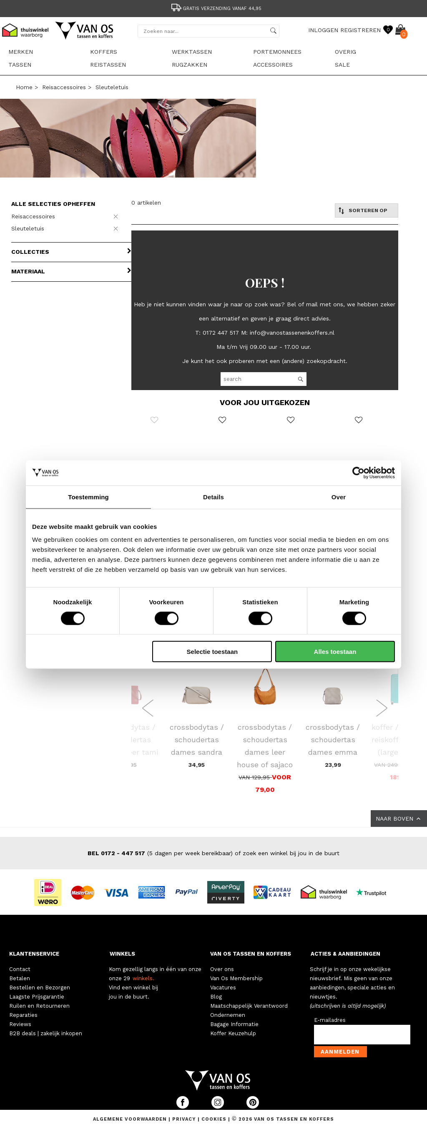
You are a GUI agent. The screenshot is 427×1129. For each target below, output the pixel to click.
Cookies (213, 1119)
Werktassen (192, 51)
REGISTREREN (360, 30)
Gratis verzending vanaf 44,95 (215, 8)
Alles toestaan (335, 651)
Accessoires (273, 64)
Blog (216, 997)
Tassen (19, 64)
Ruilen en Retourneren (39, 1006)
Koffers (103, 51)
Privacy (185, 1119)
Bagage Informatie (234, 1024)
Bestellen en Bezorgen (39, 987)
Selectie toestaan (212, 651)
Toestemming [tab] (88, 496)
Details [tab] (213, 496)
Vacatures (223, 987)
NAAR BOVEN (399, 818)
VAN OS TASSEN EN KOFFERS (250, 954)
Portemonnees (277, 51)
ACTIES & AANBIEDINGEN (345, 954)
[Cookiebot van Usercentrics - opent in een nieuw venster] (358, 472)
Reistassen (108, 64)
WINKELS (122, 954)
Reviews (20, 1024)
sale (342, 64)
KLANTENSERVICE (34, 954)
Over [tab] (339, 496)
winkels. (143, 978)
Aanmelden (340, 1052)
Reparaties (23, 1015)
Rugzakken (189, 64)
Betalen (19, 978)
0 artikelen (146, 202)
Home (24, 87)
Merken (20, 51)
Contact (19, 969)
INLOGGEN (323, 30)
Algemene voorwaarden (130, 1119)
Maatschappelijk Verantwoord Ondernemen (249, 1010)
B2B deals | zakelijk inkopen (45, 1033)
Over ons (222, 969)
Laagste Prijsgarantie (36, 997)
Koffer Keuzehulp (233, 1033)
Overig (345, 51)
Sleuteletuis (111, 87)
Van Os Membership (236, 978)
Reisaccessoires (64, 87)
